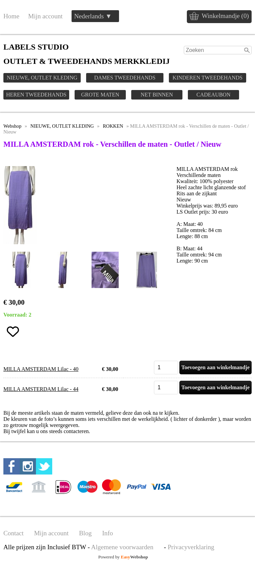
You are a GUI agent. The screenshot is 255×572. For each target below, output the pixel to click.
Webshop (12, 126)
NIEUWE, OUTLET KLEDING (42, 78)
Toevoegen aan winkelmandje (215, 367)
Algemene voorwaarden (122, 547)
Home (11, 16)
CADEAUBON (213, 94)
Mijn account (45, 16)
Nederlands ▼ (93, 16)
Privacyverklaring (191, 547)
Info (107, 533)
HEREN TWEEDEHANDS (36, 94)
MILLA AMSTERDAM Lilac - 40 (40, 369)
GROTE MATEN (100, 94)
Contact (13, 533)
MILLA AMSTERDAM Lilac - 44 (40, 389)
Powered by (123, 556)
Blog (85, 533)
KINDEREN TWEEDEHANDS (207, 78)
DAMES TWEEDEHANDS (125, 78)
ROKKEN (113, 126)
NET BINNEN (157, 94)
